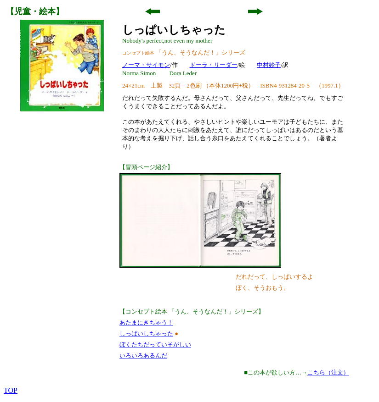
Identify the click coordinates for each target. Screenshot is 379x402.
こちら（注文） (328, 372)
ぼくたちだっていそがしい (155, 344)
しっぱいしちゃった (146, 333)
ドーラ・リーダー (214, 64)
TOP (10, 390)
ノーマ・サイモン (146, 64)
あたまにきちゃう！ (146, 322)
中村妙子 (269, 64)
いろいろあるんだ (143, 355)
